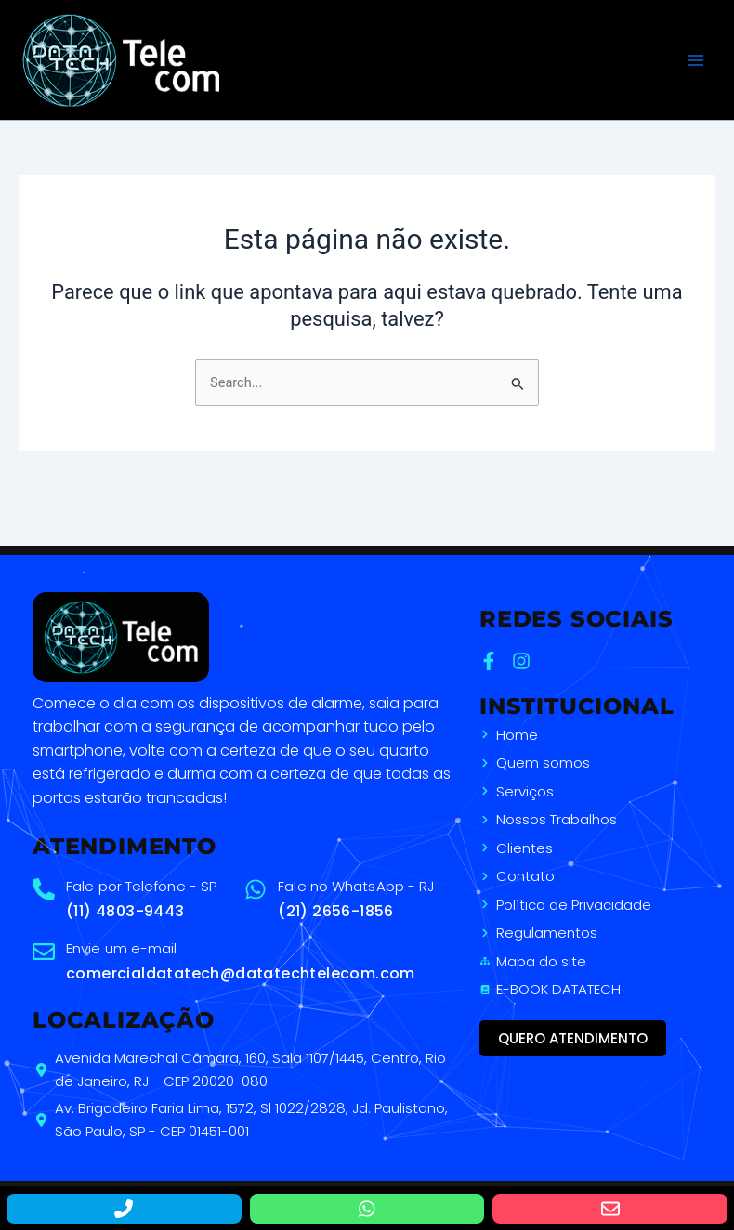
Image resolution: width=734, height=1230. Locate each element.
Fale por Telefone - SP (141, 886)
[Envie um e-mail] (44, 951)
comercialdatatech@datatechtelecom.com (240, 973)
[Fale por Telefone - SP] (44, 889)
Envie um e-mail (121, 948)
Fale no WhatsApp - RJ (356, 886)
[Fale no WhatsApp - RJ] (255, 889)
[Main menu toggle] (695, 60)
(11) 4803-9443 (125, 911)
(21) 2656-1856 (336, 911)
